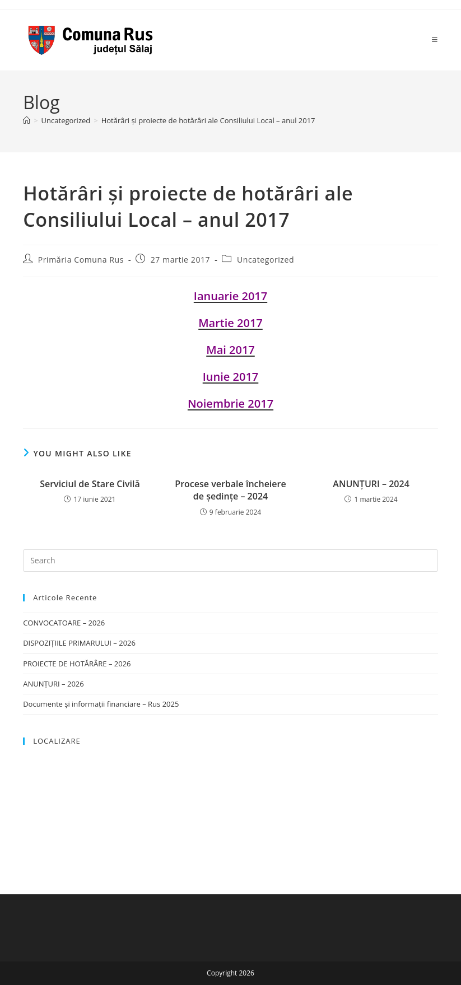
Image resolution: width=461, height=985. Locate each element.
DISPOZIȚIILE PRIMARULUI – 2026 (79, 643)
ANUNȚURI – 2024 (371, 484)
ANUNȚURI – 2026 (53, 684)
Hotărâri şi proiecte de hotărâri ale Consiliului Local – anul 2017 (208, 120)
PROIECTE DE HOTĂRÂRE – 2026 (77, 664)
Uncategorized (265, 259)
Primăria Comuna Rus (81, 259)
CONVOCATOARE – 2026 (64, 623)
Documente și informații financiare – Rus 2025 (101, 704)
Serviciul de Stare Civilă (90, 484)
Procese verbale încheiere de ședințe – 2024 (230, 490)
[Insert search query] (230, 560)
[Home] (26, 120)
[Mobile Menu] (435, 40)
